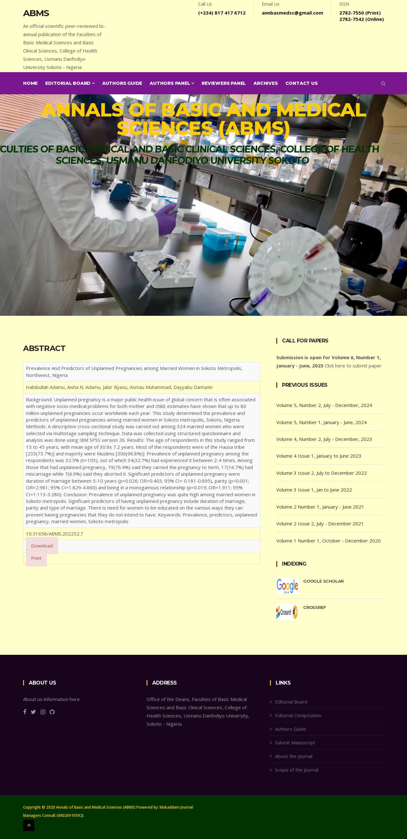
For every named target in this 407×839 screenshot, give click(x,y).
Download (42, 545)
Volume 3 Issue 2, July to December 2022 (321, 473)
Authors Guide (122, 83)
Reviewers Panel (224, 83)
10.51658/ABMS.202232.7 (54, 533)
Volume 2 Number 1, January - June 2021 (320, 507)
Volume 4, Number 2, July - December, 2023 (324, 439)
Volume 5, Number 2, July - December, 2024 (324, 405)
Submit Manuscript (295, 742)
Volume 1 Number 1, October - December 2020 (328, 540)
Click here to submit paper (353, 365)
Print (36, 558)
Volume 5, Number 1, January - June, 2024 (321, 422)
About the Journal (293, 756)
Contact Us (301, 83)
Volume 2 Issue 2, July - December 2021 (320, 523)
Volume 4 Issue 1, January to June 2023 (318, 456)
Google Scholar (323, 581)
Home (30, 83)
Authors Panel (172, 83)
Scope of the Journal (296, 770)
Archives (266, 83)
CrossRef (314, 607)
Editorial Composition (298, 715)
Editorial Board (70, 83)
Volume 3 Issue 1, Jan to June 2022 (314, 489)
